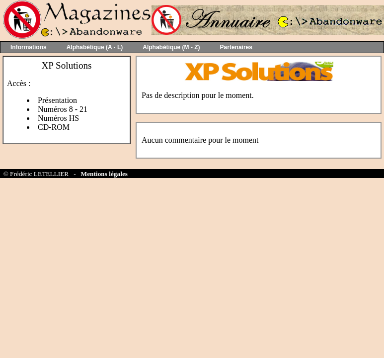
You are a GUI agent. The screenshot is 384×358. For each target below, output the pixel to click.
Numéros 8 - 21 (62, 109)
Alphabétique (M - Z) (171, 47)
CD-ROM (54, 127)
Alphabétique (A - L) (95, 47)
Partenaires (236, 47)
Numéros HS (58, 118)
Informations (28, 47)
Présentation (57, 100)
